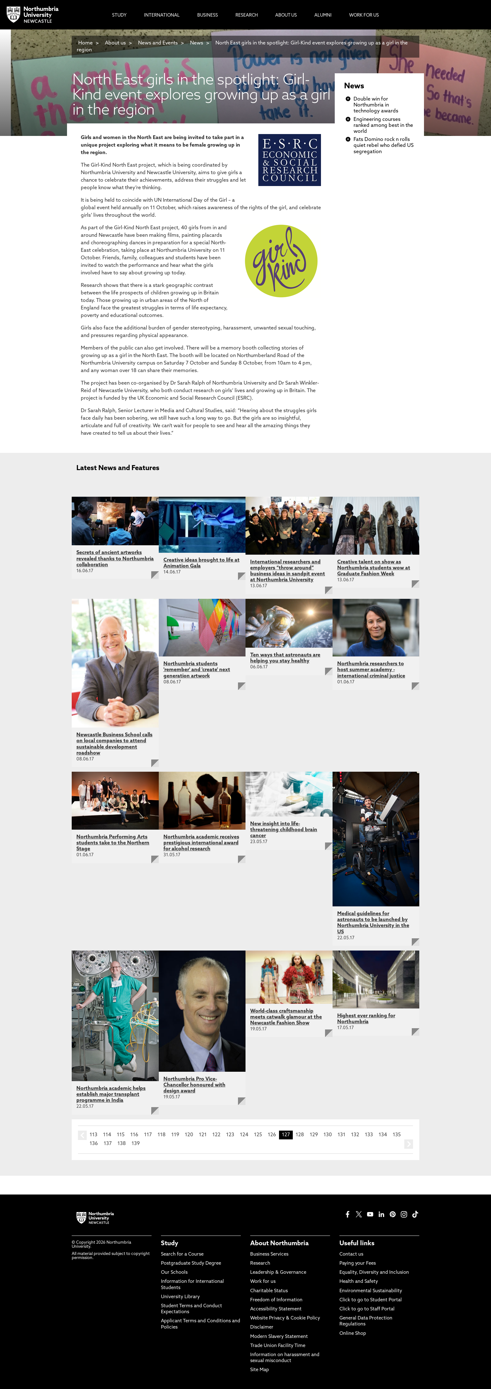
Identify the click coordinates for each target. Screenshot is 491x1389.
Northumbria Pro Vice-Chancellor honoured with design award (194, 1085)
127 (286, 1135)
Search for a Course (182, 1254)
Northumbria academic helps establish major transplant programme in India (111, 1094)
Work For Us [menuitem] (364, 15)
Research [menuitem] (246, 15)
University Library (180, 1297)
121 (203, 1135)
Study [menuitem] (119, 15)
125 (258, 1135)
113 (93, 1135)
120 (189, 1135)
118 (162, 1135)
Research (260, 1263)
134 (383, 1135)
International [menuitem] (162, 15)
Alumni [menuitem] (323, 15)
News (196, 43)
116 (134, 1135)
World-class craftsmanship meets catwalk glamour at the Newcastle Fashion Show (286, 1017)
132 (355, 1135)
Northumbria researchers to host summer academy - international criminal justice (371, 669)
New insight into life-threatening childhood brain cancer (283, 829)
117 (148, 1135)
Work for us (263, 1281)
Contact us (351, 1254)
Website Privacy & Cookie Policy (285, 1318)
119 (175, 1135)
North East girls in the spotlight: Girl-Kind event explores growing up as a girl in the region (242, 47)
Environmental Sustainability (370, 1291)
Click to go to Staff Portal (367, 1309)
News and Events (158, 43)
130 (327, 1135)
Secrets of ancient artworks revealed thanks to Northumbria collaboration (115, 558)
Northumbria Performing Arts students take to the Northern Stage (112, 843)
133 (369, 1135)
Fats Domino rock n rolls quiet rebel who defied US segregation (384, 145)
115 (121, 1135)
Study (169, 1244)
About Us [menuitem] (286, 15)
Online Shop (352, 1333)
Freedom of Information (276, 1300)
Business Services (269, 1254)
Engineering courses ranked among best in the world (383, 125)
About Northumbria (279, 1244)
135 (397, 1135)
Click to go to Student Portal (370, 1300)
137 (108, 1143)
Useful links (357, 1244)
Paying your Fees (357, 1263)
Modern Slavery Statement (279, 1337)
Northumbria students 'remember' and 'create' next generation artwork (196, 669)
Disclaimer (261, 1327)
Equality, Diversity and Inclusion (374, 1272)
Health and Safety (358, 1281)
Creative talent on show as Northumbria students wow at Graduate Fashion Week (373, 568)
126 (272, 1135)
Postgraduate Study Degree (191, 1263)
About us (115, 43)
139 (136, 1143)
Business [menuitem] (207, 15)
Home (85, 43)
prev (82, 1135)
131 (341, 1135)
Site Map (259, 1370)
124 (244, 1135)
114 (107, 1135)
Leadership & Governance (278, 1272)
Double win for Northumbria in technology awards (376, 105)
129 (314, 1135)
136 (94, 1143)
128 (300, 1135)
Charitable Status (269, 1291)
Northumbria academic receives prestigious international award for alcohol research (201, 843)
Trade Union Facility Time (277, 1346)
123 (230, 1135)
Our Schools (174, 1272)
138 (121, 1143)
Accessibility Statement (276, 1309)
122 (216, 1135)
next (408, 1144)
